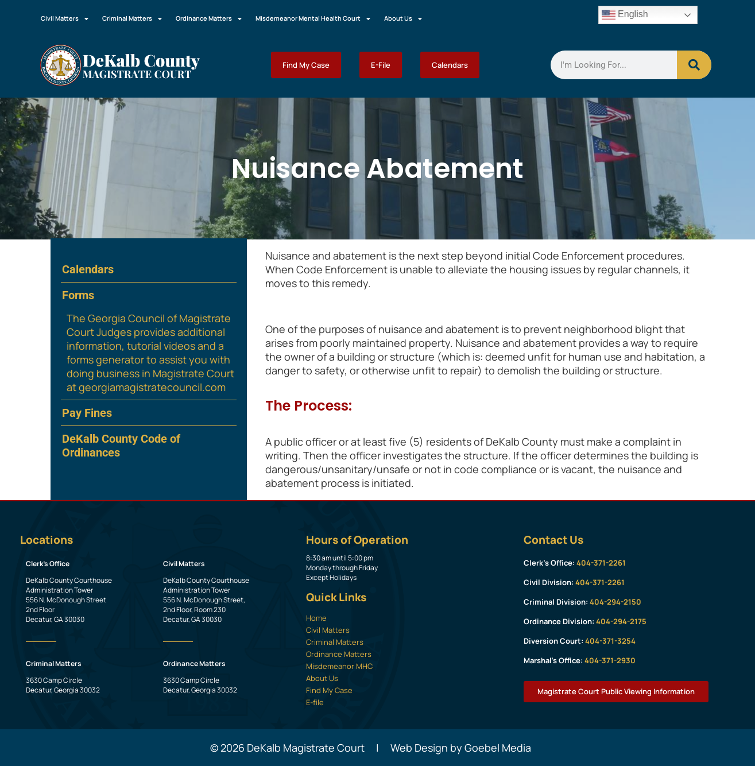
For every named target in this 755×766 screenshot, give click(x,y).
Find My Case (306, 65)
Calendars (450, 65)
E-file (315, 702)
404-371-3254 (610, 641)
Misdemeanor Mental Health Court (312, 19)
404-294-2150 (615, 602)
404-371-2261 (601, 563)
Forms (78, 295)
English (625, 15)
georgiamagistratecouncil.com (152, 387)
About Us (403, 19)
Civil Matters (64, 19)
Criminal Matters (132, 19)
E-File (380, 65)
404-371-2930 (610, 660)
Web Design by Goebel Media (460, 748)
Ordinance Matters (209, 19)
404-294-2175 (621, 621)
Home (316, 618)
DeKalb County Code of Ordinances (121, 445)
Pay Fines (87, 413)
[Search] (694, 65)
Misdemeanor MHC (339, 666)
